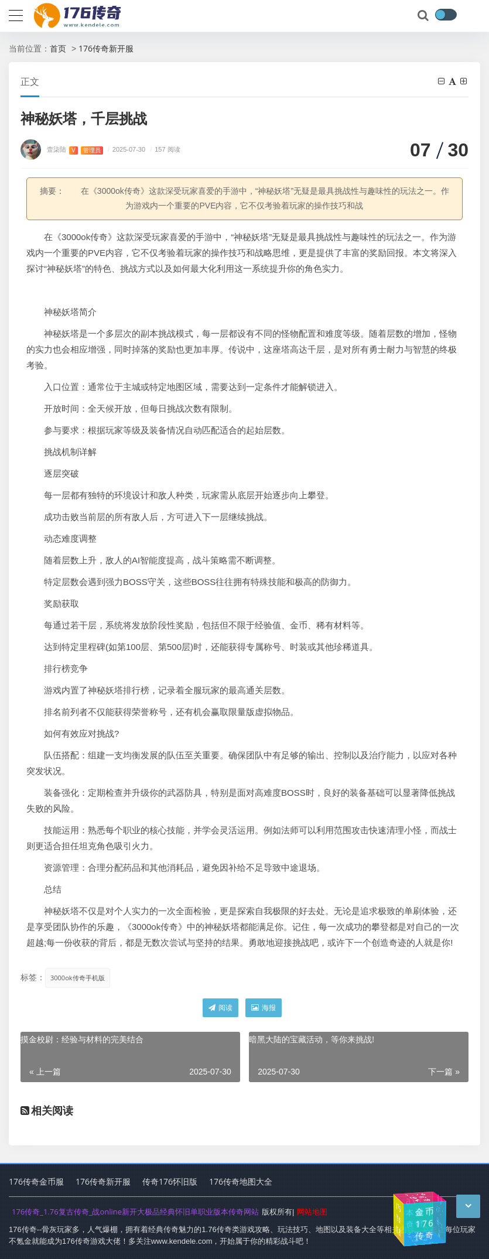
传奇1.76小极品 (440, 1216)
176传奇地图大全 (240, 1181)
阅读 (220, 1007)
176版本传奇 (415, 1212)
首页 (58, 48)
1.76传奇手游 (419, 1197)
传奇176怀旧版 (169, 1181)
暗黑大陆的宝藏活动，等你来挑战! (311, 1039)
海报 (263, 1007)
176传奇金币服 (36, 1181)
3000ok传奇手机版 (77, 977)
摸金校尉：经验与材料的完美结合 (81, 1039)
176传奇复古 (398, 1219)
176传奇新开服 (106, 48)
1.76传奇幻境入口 (420, 1239)
